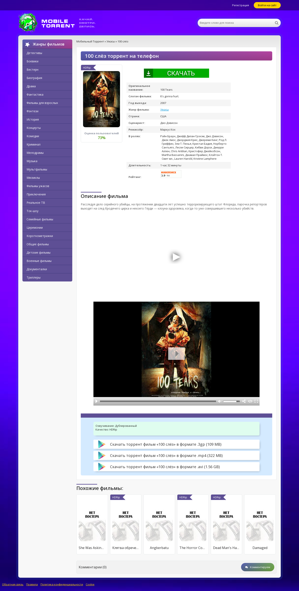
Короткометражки (40, 236)
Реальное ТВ (36, 203)
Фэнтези (32, 111)
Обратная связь (12, 584)
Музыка (32, 161)
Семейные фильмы (40, 219)
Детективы (34, 53)
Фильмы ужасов (38, 186)
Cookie (90, 584)
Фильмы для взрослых (42, 103)
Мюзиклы (33, 178)
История (33, 119)
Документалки (37, 269)
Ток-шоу (32, 211)
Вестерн (32, 70)
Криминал (33, 144)
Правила (32, 584)
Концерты (34, 128)
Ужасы (164, 109)
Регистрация (240, 5)
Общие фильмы (38, 244)
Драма (31, 86)
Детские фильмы (38, 252)
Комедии (33, 136)
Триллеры (33, 277)
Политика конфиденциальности (61, 584)
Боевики (32, 61)
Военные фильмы (39, 261)
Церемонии (35, 227)
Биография (34, 78)
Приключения (36, 194)
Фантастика (35, 94)
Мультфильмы (37, 169)
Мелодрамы (35, 153)
